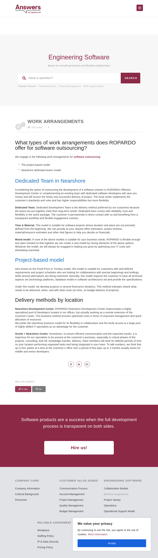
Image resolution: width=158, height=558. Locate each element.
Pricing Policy (45, 547)
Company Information (27, 488)
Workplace (43, 530)
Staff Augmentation (93, 86)
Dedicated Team (47, 86)
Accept (112, 543)
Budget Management (71, 511)
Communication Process (73, 488)
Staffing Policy (45, 536)
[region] (112, 534)
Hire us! (79, 447)
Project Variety (112, 499)
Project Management (70, 86)
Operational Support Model (119, 511)
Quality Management (71, 505)
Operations (110, 505)
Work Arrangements (116, 494)
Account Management (72, 494)
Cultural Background (27, 494)
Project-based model (39, 260)
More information (98, 534)
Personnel (21, 499)
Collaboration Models (116, 488)
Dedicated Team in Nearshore (50, 181)
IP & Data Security (48, 541)
